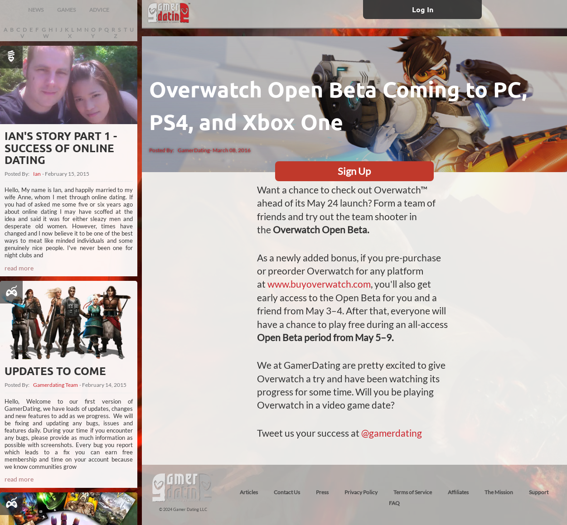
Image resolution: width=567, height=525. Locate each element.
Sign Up (354, 171)
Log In (422, 9)
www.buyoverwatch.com (319, 283)
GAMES (66, 9)
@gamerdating (391, 432)
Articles (249, 492)
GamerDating (194, 150)
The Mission (499, 492)
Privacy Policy (361, 492)
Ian (37, 174)
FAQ (394, 503)
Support (538, 492)
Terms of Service (412, 492)
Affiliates (458, 492)
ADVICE (99, 9)
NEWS (36, 9)
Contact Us (287, 492)
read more (19, 268)
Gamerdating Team (55, 385)
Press (322, 492)
